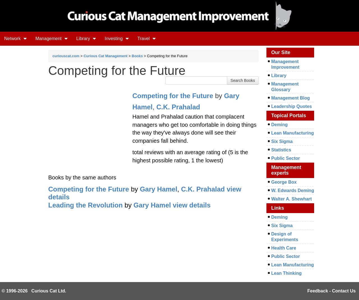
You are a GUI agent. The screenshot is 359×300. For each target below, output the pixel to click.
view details (192, 205)
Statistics (281, 149)
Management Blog (290, 98)
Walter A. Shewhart (291, 199)
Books (137, 56)
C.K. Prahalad (178, 107)
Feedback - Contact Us (331, 291)
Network (15, 38)
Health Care (283, 248)
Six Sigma (282, 141)
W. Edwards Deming (292, 190)
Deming (279, 124)
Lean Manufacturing (292, 133)
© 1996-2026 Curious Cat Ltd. (34, 291)
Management (51, 38)
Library (86, 38)
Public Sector (285, 158)
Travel (146, 38)
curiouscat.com (65, 56)
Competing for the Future (172, 96)
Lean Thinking (286, 273)
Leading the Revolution (85, 205)
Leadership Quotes (291, 106)
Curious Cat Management (106, 56)
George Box (284, 182)
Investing (117, 38)
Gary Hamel (158, 189)
